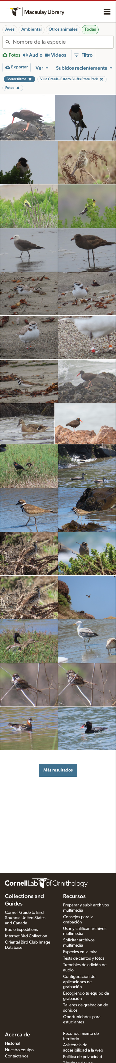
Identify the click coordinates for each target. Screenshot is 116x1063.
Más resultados (58, 770)
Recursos (74, 896)
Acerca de (17, 1035)
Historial (12, 1043)
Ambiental (31, 29)
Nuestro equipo (19, 1050)
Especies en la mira (80, 952)
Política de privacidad (82, 1057)
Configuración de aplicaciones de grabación (79, 981)
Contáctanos (16, 1056)
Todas (90, 29)
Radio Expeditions (21, 929)
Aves (10, 29)
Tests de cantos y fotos (83, 958)
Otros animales (63, 29)
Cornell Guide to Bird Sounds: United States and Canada (25, 917)
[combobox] (63, 42)
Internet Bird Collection (26, 936)
